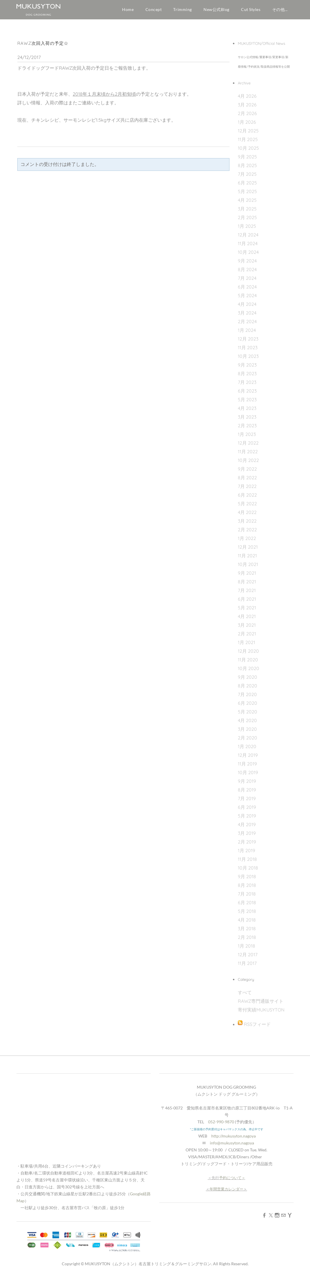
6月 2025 (247, 185)
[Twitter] (270, 1217)
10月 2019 (248, 775)
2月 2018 (247, 940)
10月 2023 (248, 359)
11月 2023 (247, 350)
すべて (245, 995)
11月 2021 (247, 558)
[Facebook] (264, 1217)
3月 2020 (247, 732)
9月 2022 (247, 471)
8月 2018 (247, 888)
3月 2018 (247, 931)
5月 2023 (247, 402)
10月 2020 (248, 671)
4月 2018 (247, 922)
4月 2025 (247, 203)
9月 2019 (247, 784)
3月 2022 (247, 523)
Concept (153, 9)
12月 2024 (248, 237)
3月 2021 (247, 627)
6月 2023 (247, 393)
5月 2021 (247, 610)
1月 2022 (247, 541)
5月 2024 (247, 298)
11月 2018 (247, 862)
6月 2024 (247, 289)
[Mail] (283, 1217)
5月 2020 (247, 714)
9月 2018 (247, 879)
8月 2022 (247, 480)
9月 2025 (247, 159)
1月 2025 (247, 229)
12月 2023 (248, 341)
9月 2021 (247, 575)
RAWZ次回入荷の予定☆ (42, 46)
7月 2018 (247, 896)
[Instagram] (277, 1217)
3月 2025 (247, 211)
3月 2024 (247, 315)
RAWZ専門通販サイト (260, 1004)
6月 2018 (247, 905)
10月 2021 (248, 567)
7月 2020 (247, 697)
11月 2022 (248, 454)
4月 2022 (247, 515)
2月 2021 (247, 636)
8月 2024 (247, 272)
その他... (280, 9)
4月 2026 (247, 98)
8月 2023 (247, 376)
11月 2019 (247, 766)
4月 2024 (247, 307)
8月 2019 (247, 792)
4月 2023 (247, 411)
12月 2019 (248, 758)
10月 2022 (248, 463)
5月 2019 (247, 818)
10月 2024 (248, 255)
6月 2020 (247, 706)
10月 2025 (248, 150)
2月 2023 (247, 428)
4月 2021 (247, 619)
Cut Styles (251, 9)
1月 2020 (247, 749)
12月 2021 (248, 549)
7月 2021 (247, 593)
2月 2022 (247, 532)
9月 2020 (247, 679)
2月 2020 (247, 740)
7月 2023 (247, 385)
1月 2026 (247, 124)
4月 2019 (247, 827)
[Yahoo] (289, 1217)
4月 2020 (247, 723)
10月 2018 (248, 870)
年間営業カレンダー (226, 1191)
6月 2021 (247, 601)
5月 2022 (247, 506)
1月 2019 (246, 853)
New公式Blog (216, 9)
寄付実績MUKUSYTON (261, 1012)
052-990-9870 (221, 1124)
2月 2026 (247, 116)
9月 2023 (247, 367)
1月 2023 (247, 437)
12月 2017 (247, 957)
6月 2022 (247, 497)
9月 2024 (247, 263)
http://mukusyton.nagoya (233, 1138)
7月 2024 (247, 281)
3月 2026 (247, 107)
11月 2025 (248, 142)
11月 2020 (248, 662)
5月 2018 (247, 914)
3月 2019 (247, 836)
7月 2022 (247, 489)
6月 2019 (247, 810)
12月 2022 (248, 445)
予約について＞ (232, 1180)
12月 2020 (248, 653)
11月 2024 (247, 246)
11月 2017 (247, 966)
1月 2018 (246, 948)
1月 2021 (246, 645)
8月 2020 (247, 688)
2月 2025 (247, 220)
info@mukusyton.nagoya (232, 1145)
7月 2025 (247, 177)
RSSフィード (257, 1027)
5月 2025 (247, 194)
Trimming (182, 9)
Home (128, 9)
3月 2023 (247, 419)
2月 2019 (247, 844)
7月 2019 (247, 801)
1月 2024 (247, 333)
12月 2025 (248, 133)
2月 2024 (247, 324)
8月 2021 (247, 584)
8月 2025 (247, 168)
